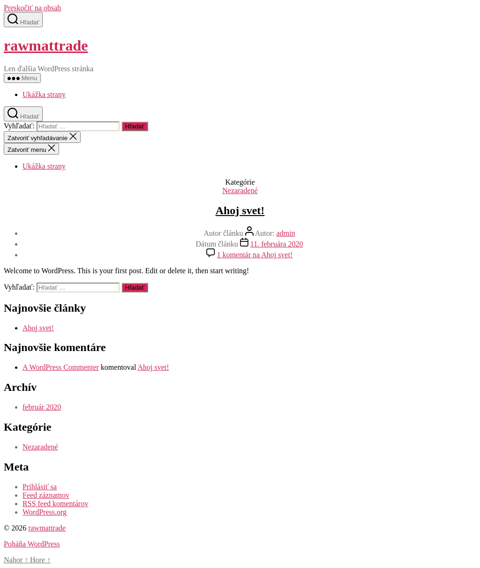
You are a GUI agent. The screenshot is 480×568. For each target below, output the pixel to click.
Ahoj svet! (240, 210)
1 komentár (255, 255)
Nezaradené (240, 190)
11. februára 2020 (276, 244)
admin (285, 233)
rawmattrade (46, 45)
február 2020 (41, 407)
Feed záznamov (45, 495)
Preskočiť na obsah (32, 8)
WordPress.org (44, 512)
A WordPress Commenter (60, 367)
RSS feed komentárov (55, 504)
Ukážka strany (44, 94)
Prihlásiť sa (39, 487)
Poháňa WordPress (32, 544)
